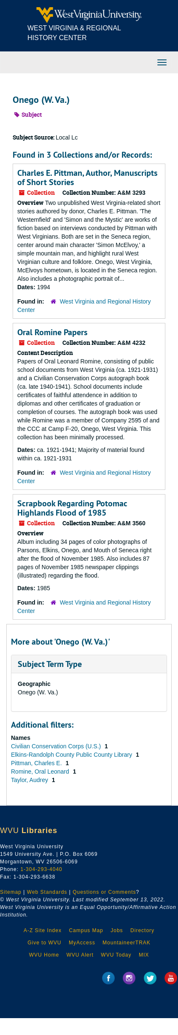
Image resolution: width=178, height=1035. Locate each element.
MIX (144, 955)
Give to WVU (44, 943)
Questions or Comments (104, 892)
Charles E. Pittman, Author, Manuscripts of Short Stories (87, 177)
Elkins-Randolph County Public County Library (72, 754)
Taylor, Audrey (30, 780)
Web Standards (47, 892)
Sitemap (11, 892)
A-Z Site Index (43, 930)
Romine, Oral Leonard (41, 771)
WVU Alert (80, 955)
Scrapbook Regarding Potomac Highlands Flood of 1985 (72, 508)
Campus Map (86, 930)
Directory (142, 930)
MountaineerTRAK (126, 943)
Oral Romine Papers (52, 332)
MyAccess (82, 943)
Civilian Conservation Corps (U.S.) (56, 746)
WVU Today (116, 955)
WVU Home (44, 955)
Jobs (117, 930)
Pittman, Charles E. (37, 763)
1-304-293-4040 (41, 869)
